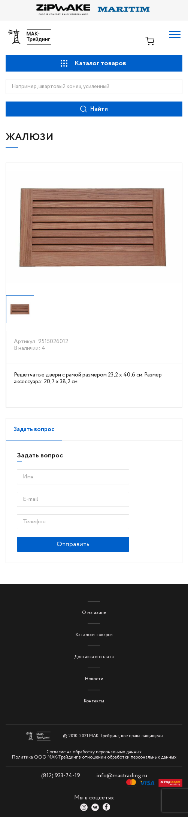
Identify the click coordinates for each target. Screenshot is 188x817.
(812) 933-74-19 (60, 775)
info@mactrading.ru (121, 775)
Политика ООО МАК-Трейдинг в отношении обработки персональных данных (94, 757)
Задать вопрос (33, 429)
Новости (94, 679)
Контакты (94, 701)
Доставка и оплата (94, 657)
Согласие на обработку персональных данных (94, 752)
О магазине (94, 612)
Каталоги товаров (94, 635)
